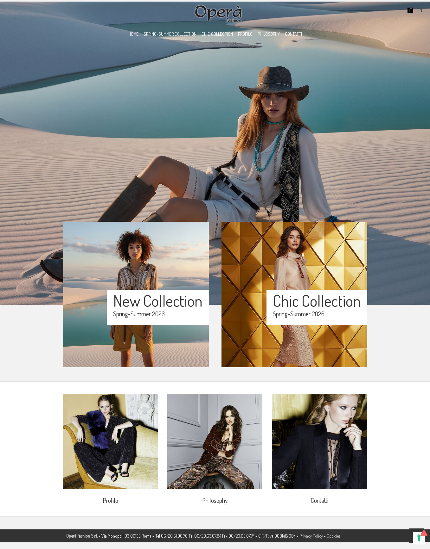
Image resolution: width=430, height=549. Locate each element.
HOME (133, 34)
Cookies (333, 536)
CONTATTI (293, 34)
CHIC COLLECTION (217, 34)
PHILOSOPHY (269, 34)
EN (419, 10)
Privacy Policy (311, 536)
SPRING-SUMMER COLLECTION (170, 34)
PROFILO (245, 34)
